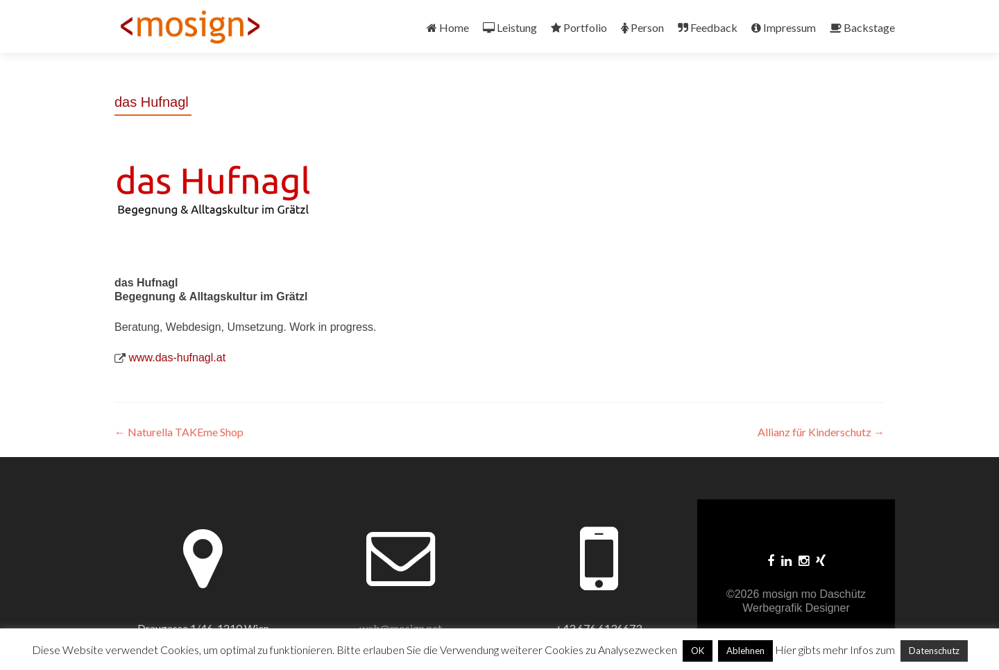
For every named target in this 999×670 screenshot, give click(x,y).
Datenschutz (934, 650)
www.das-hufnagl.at (176, 357)
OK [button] (697, 650)
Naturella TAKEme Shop (179, 431)
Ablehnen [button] (745, 650)
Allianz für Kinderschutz (821, 431)
